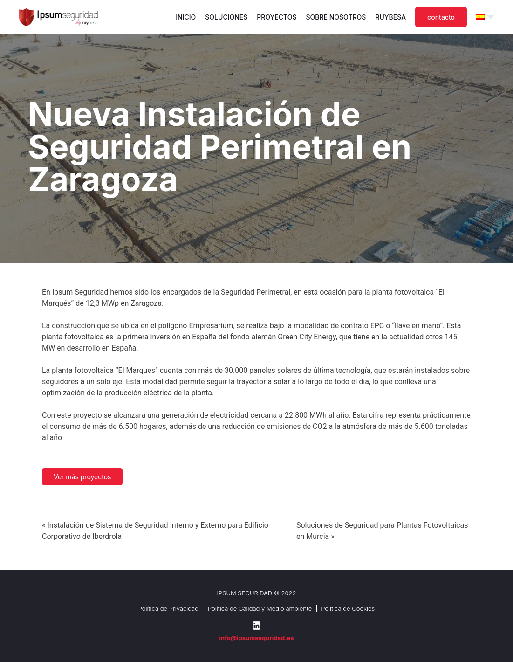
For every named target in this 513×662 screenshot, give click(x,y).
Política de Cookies (348, 608)
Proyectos (276, 17)
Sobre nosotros (336, 17)
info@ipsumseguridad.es (256, 637)
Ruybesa (390, 17)
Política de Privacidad (168, 608)
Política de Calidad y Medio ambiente (260, 608)
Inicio (186, 17)
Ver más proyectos (82, 477)
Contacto (441, 17)
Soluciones (226, 17)
